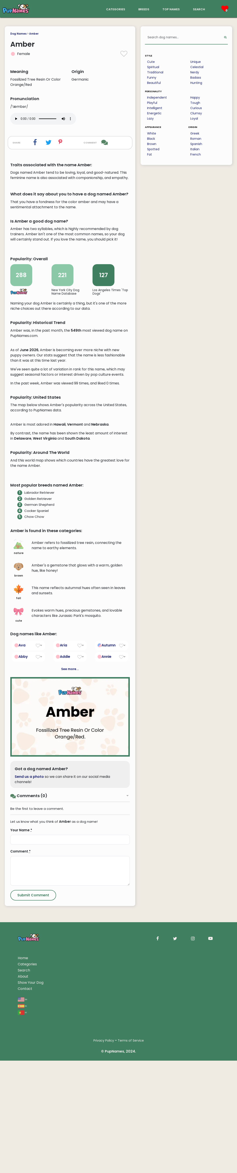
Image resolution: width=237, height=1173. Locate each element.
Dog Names (18, 33)
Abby (23, 843)
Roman (195, 138)
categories (115, 9)
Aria (63, 832)
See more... (70, 856)
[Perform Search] (225, 37)
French (195, 154)
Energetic (154, 113)
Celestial (196, 67)
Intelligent (154, 108)
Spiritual (153, 67)
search (199, 9)
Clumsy (196, 113)
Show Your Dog (30, 1169)
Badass (195, 77)
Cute (151, 62)
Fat (149, 154)
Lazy (150, 118)
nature (18, 734)
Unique (195, 62)
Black (151, 138)
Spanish (196, 144)
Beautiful (154, 83)
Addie (65, 843)
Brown (151, 144)
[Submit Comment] (33, 1082)
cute (18, 801)
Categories (27, 1150)
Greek (194, 133)
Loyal (194, 118)
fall (18, 779)
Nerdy (194, 72)
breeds (143, 9)
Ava (21, 832)
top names (171, 9)
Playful (152, 103)
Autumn (109, 832)
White (151, 133)
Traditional (155, 72)
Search (24, 1156)
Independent (157, 97)
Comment (20, 1038)
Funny (151, 77)
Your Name (21, 1016)
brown (18, 756)
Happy (195, 97)
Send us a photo (29, 963)
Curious (196, 108)
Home (23, 1144)
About (23, 1163)
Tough (195, 103)
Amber (34, 33)
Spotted (153, 149)
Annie (106, 843)
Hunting (196, 83)
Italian (195, 149)
